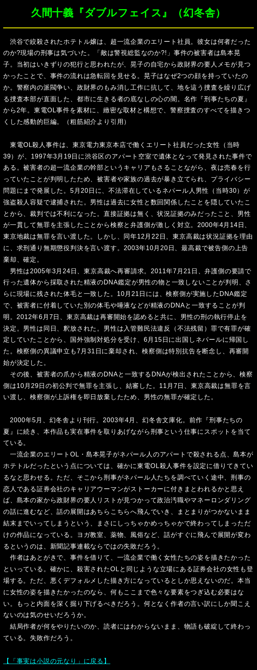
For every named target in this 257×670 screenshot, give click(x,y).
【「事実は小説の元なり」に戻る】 (56, 661)
